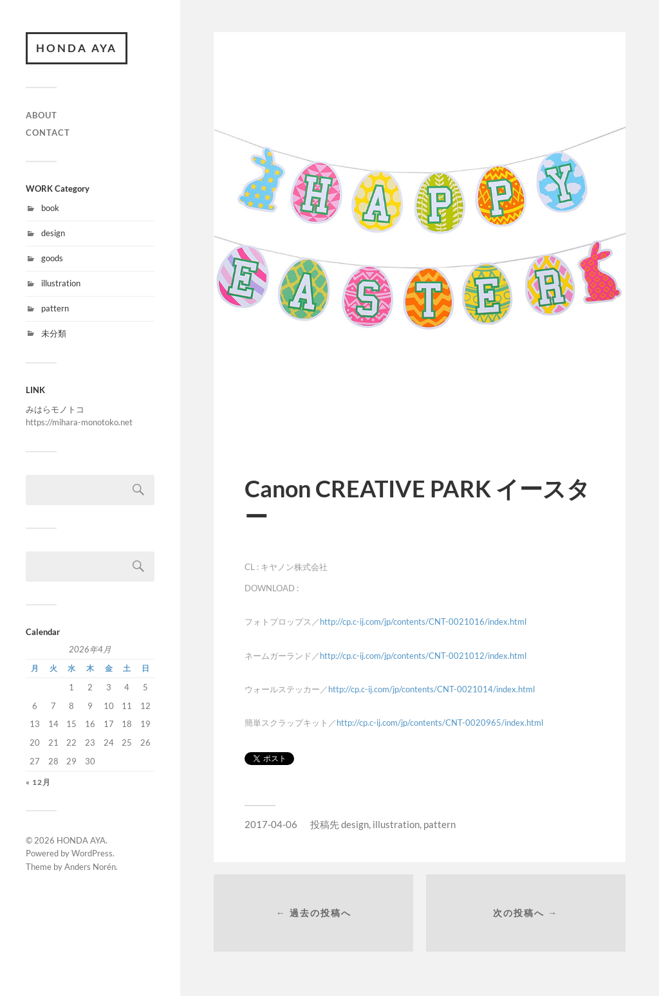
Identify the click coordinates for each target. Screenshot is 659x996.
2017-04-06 (271, 824)
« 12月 (38, 782)
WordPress (92, 853)
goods (52, 258)
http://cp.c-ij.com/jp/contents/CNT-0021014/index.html (431, 689)
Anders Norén (90, 867)
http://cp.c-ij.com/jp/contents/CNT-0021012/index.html (423, 655)
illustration (60, 283)
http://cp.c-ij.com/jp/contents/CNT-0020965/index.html (440, 722)
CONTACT (48, 132)
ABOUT (41, 115)
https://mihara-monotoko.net (79, 422)
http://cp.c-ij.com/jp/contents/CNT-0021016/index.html (423, 621)
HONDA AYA (76, 48)
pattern (55, 308)
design (53, 233)
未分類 (53, 333)
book (50, 208)
